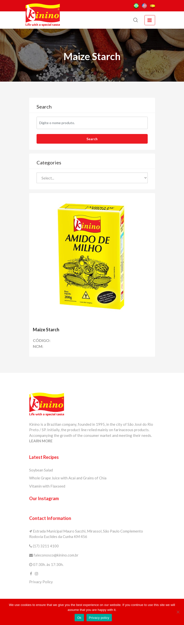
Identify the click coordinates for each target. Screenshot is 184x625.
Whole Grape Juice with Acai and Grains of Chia (67, 478)
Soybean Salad (41, 470)
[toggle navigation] (149, 20)
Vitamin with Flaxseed (47, 486)
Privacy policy (99, 618)
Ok (79, 618)
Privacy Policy (41, 582)
